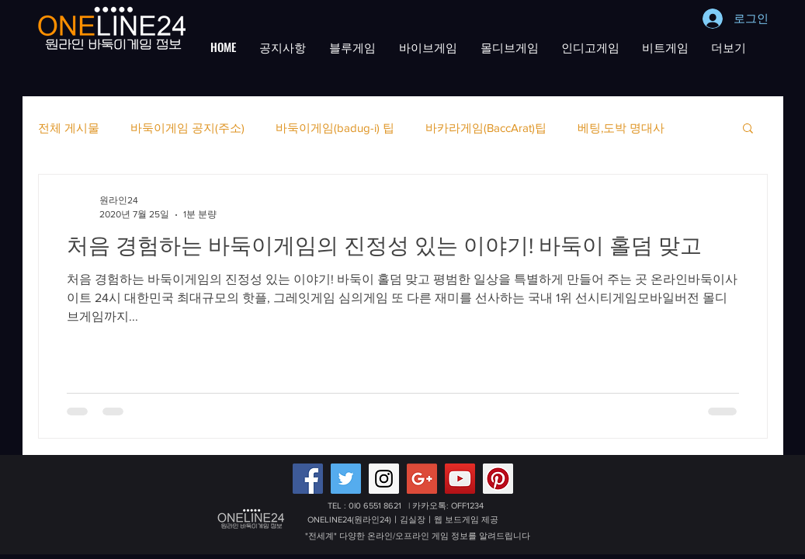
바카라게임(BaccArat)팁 (485, 127)
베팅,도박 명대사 (621, 127)
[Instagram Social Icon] (384, 479)
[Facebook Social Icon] (308, 479)
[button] (282, 46)
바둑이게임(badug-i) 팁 (335, 127)
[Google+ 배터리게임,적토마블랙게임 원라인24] (422, 479)
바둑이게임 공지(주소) (187, 127)
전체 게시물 (68, 127)
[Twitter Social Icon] (346, 479)
